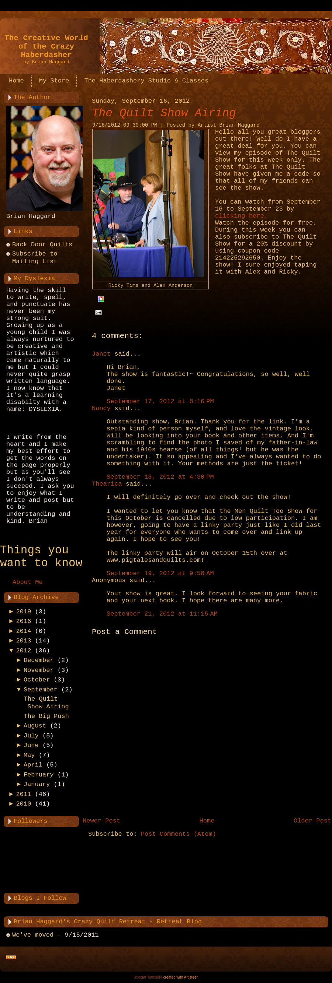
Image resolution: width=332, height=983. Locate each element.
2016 (23, 621)
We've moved (32, 934)
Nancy (101, 408)
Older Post (312, 820)
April (33, 764)
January (37, 784)
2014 (23, 631)
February (39, 774)
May (29, 755)
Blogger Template (148, 977)
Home (207, 820)
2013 (23, 640)
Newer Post (101, 820)
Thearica (107, 483)
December (39, 660)
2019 (23, 611)
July (31, 735)
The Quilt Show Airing (164, 113)
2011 (23, 794)
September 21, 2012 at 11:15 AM (162, 613)
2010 (23, 803)
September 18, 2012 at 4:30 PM (160, 476)
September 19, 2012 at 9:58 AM (160, 573)
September (41, 689)
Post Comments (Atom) (178, 834)
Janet (101, 353)
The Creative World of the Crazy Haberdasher (46, 46)
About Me (28, 582)
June (31, 745)
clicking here (239, 215)
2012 (23, 650)
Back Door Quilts (42, 244)
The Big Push (46, 716)
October (37, 679)
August (35, 725)
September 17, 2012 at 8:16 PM (160, 401)
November (39, 670)
